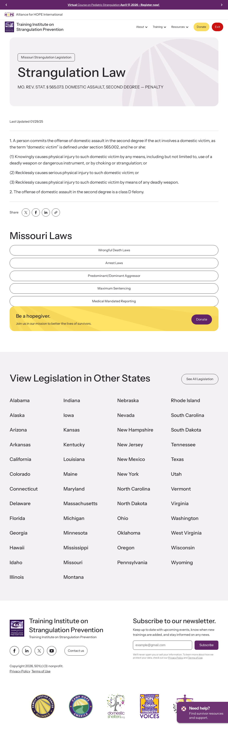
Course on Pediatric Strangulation (114, 5)
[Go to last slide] (6, 4)
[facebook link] (14, 651)
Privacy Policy (20, 671)
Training (160, 27)
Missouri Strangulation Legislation (46, 57)
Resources (180, 27)
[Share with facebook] (36, 212)
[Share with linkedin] (46, 212)
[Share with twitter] (26, 212)
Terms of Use (40, 671)
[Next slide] (221, 4)
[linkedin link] (27, 651)
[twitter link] (39, 651)
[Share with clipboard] (56, 212)
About (142, 27)
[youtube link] (51, 651)
